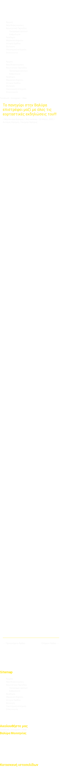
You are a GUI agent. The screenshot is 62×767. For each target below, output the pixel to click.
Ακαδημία (10, 37)
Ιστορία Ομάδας (13, 43)
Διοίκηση (10, 46)
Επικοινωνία (12, 52)
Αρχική (9, 22)
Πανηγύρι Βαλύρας (28, 122)
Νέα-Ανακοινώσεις (15, 25)
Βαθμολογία (14, 34)
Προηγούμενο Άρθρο (14, 643)
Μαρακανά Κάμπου (14, 40)
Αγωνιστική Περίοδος (16, 28)
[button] (31, 58)
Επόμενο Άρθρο (50, 643)
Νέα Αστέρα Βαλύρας (14, 119)
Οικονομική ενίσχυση (16, 49)
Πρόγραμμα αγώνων (18, 31)
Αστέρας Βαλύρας (11, 122)
